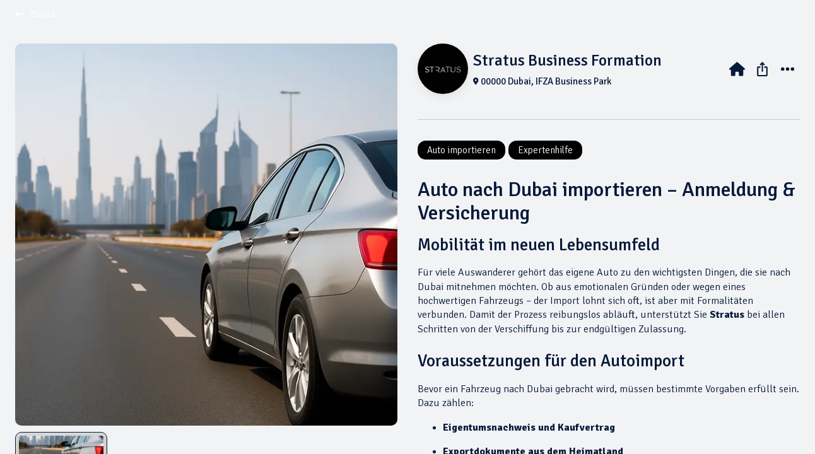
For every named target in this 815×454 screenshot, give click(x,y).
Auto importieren (461, 150)
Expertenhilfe (545, 150)
